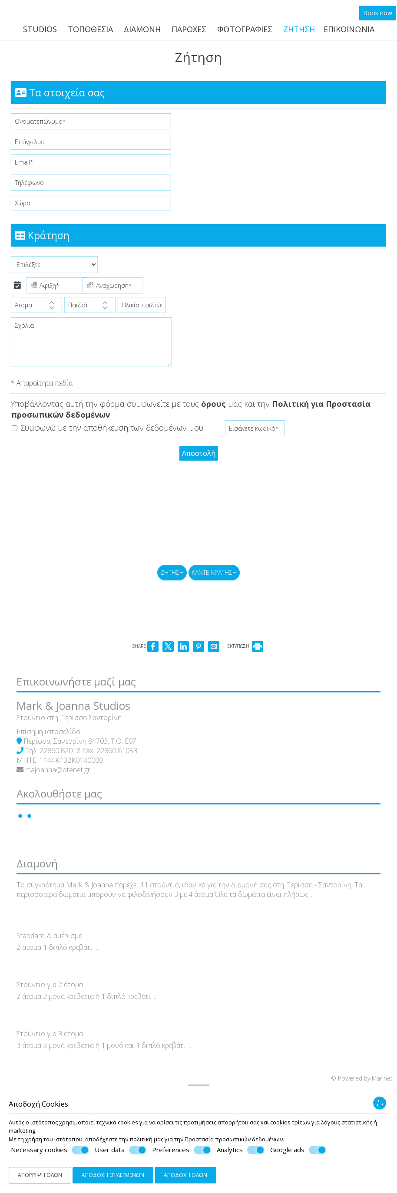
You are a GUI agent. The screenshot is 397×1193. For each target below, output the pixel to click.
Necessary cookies (50, 1150)
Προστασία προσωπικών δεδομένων (234, 1139)
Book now (378, 16)
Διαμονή (142, 32)
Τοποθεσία (90, 32)
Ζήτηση (299, 32)
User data (120, 1150)
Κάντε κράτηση (215, 593)
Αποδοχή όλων (185, 1175)
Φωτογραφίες (244, 32)
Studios (40, 32)
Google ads (298, 1150)
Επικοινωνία (349, 32)
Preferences (181, 1150)
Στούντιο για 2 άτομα (55, 1061)
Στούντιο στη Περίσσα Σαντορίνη (74, 759)
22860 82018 (65, 792)
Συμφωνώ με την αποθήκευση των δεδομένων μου (109, 436)
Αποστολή (198, 461)
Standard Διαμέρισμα (55, 1013)
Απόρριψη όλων (40, 1175)
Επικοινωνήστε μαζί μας (81, 718)
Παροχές (189, 32)
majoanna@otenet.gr (63, 811)
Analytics (241, 1150)
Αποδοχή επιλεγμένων (113, 1175)
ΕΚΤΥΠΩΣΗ (245, 677)
